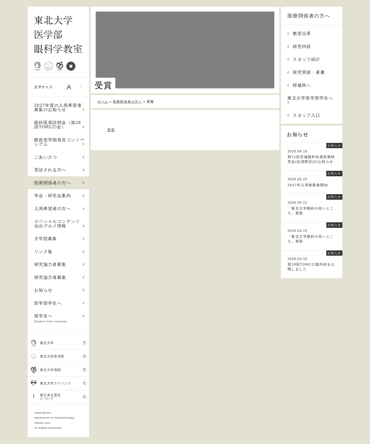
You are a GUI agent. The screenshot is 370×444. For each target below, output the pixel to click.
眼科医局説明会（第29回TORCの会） (59, 124)
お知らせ (59, 290)
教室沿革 (299, 33)
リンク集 (59, 251)
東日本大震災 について (58, 396)
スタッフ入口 (303, 115)
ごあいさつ (59, 157)
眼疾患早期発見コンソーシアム (59, 142)
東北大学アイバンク (58, 383)
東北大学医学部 (58, 356)
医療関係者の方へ (59, 183)
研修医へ (299, 85)
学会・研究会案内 (59, 195)
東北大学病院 (58, 370)
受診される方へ (59, 170)
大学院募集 (59, 238)
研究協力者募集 (59, 264)
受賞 (111, 130)
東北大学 (58, 343)
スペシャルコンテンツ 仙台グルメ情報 (59, 223)
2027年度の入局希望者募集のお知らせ (59, 107)
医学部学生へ (59, 303)
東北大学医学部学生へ (310, 100)
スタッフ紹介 (303, 59)
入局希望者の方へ (59, 208)
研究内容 (299, 46)
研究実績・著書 (306, 72)
